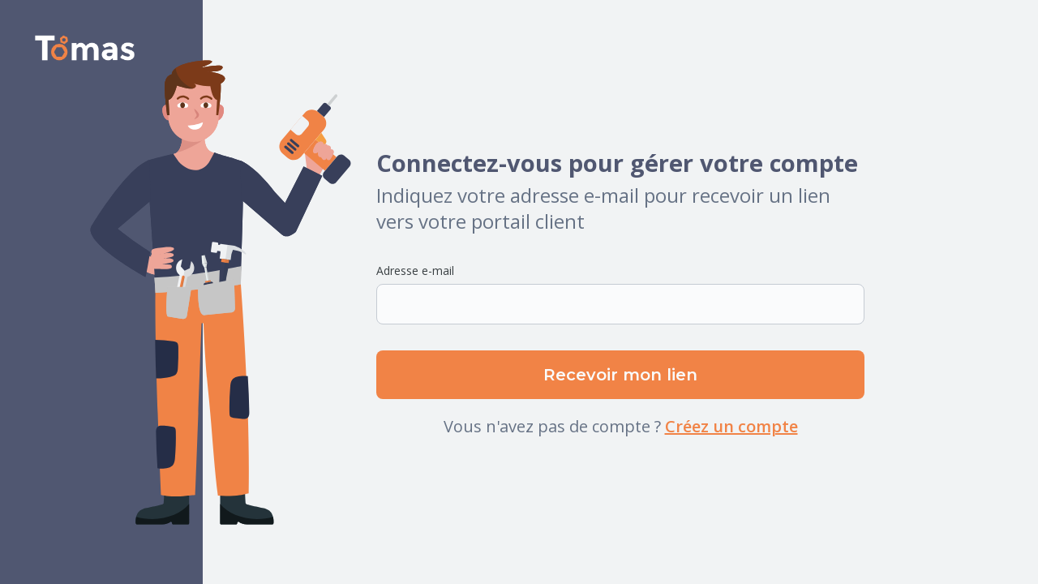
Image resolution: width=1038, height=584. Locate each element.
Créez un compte (731, 426)
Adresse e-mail (415, 270)
